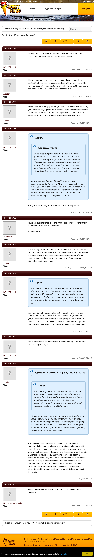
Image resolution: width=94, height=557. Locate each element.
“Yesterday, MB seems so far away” (48, 28)
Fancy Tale (33, 541)
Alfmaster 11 (9, 236)
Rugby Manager (30, 539)
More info (63, 554)
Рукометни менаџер (80, 539)
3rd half (26, 28)
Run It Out (41, 541)
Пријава (86, 8)
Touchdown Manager (46, 539)
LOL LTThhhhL (9, 67)
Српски (88, 1)
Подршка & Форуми (53, 8)
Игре (32, 8)
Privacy (57, 545)
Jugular (6, 94)
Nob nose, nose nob (12, 503)
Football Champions (63, 539)
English (17, 28)
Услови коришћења (45, 545)
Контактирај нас (30, 545)
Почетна (8, 28)
